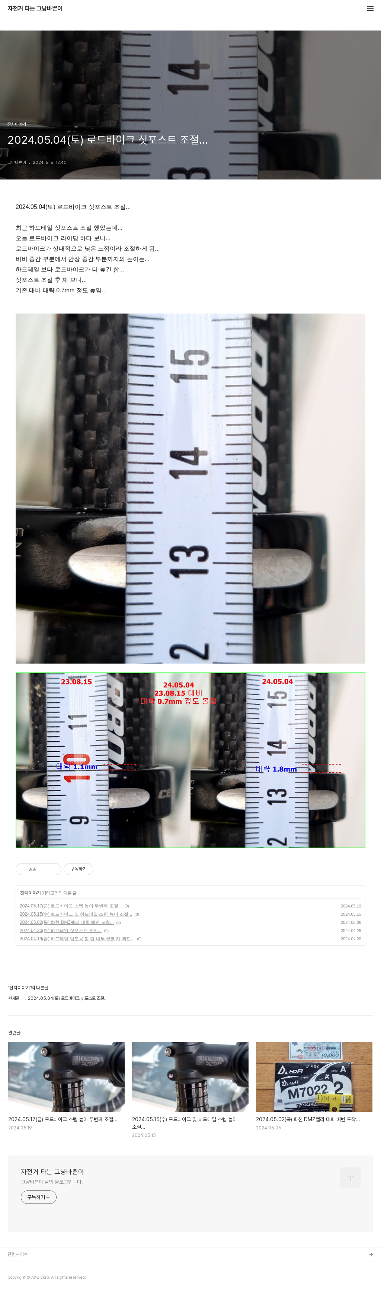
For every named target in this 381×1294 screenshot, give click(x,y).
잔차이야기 (30, 893)
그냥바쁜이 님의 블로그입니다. (52, 1182)
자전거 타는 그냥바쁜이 (35, 9)
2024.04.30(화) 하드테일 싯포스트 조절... (61, 930)
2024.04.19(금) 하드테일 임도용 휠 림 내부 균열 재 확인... (77, 938)
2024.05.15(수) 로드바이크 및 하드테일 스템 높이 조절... (76, 914)
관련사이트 (17, 1254)
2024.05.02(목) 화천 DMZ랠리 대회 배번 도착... (67, 922)
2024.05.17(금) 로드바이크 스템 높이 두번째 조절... (71, 906)
